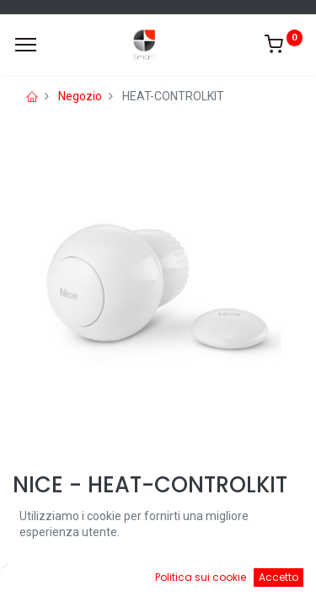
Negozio (80, 96)
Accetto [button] (278, 577)
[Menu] (25, 44)
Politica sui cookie (200, 577)
